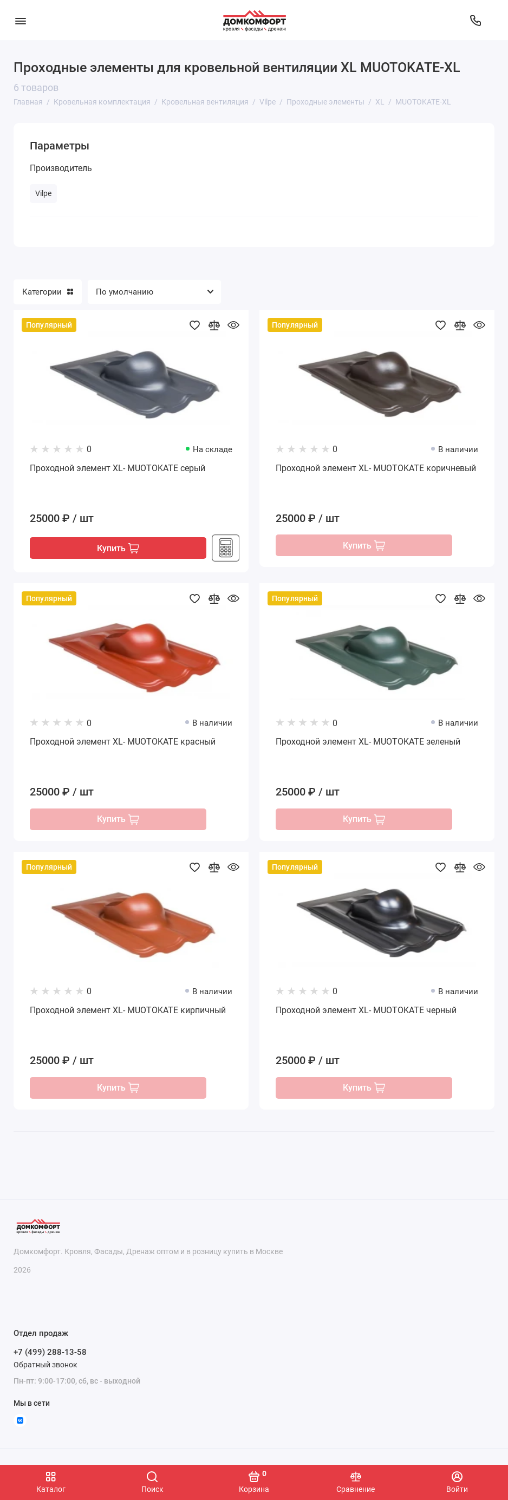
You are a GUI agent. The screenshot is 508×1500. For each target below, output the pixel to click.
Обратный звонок (45, 1364)
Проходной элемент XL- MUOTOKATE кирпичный (128, 1012)
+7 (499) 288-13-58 (50, 1353)
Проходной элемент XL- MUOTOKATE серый (117, 468)
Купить (118, 549)
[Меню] (20, 20)
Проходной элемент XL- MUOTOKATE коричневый (376, 468)
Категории (47, 292)
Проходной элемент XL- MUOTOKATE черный (366, 1012)
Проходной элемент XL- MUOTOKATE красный (123, 743)
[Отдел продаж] (475, 20)
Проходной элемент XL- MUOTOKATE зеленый (368, 743)
